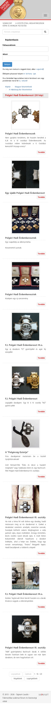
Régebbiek (18, 679)
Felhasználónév (9, 45)
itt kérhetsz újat (29, 74)
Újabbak (28, 674)
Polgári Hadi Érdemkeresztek (20, 238)
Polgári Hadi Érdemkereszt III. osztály (25, 517)
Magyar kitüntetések (23, 87)
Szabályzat (7, 23)
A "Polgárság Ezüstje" (16, 452)
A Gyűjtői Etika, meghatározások (29, 23)
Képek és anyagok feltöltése (15, 26)
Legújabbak (15, 674)
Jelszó (5, 54)
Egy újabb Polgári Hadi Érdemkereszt (25, 193)
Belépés (7, 64)
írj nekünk (23, 81)
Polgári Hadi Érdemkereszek (20, 134)
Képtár (8, 87)
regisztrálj (39, 69)
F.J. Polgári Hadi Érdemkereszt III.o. (24, 345)
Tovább (41, 152)
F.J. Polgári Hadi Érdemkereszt (21, 399)
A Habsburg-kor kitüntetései (20, 90)
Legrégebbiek (32, 679)
